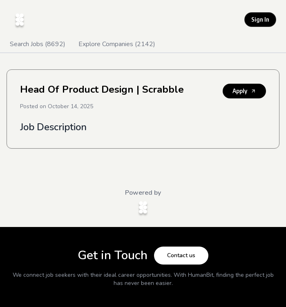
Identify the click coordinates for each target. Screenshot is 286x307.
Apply (244, 90)
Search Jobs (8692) (37, 44)
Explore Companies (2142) (116, 44)
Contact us (181, 255)
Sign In (260, 19)
